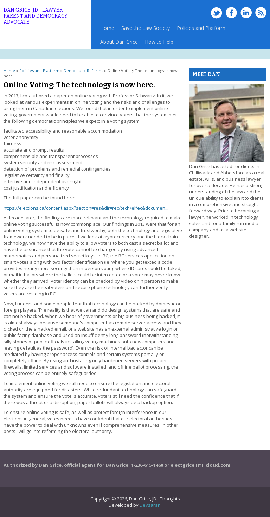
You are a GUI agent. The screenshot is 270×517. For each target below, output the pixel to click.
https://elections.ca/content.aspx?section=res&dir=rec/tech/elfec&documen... (86, 208)
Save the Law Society (145, 28)
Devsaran (150, 505)
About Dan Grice (119, 41)
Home (107, 28)
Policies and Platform (199, 30)
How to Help (159, 41)
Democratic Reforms (83, 70)
